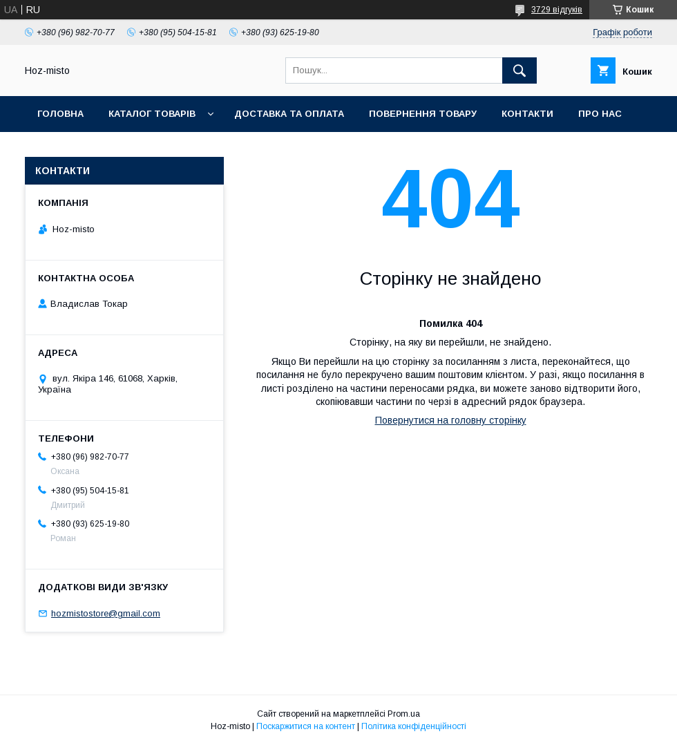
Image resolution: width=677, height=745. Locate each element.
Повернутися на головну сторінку (450, 420)
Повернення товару (423, 114)
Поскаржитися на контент (305, 726)
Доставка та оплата (289, 114)
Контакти (527, 114)
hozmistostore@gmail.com (105, 613)
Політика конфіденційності (413, 726)
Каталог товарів (152, 114)
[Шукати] (519, 70)
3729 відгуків (556, 10)
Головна (60, 114)
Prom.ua (404, 714)
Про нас (600, 114)
